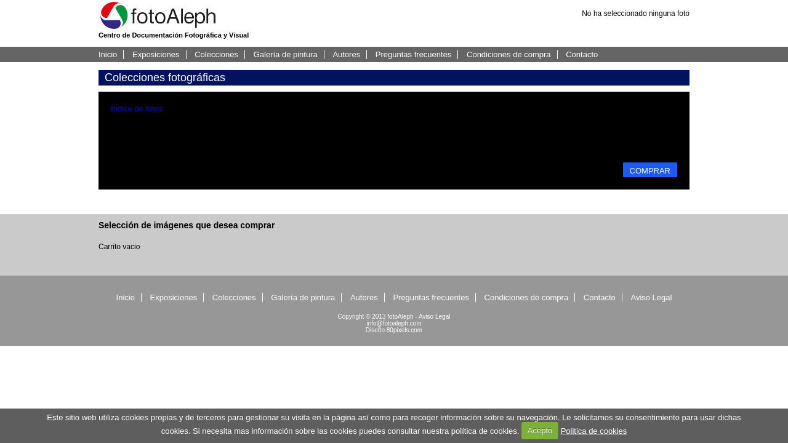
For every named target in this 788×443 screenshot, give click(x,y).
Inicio (107, 54)
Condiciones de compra (509, 54)
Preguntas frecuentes (414, 54)
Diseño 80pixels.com (394, 330)
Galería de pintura (286, 54)
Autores (346, 54)
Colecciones (216, 54)
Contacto (582, 54)
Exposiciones (156, 54)
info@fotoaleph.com (393, 323)
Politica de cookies (594, 430)
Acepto (540, 430)
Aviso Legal (651, 297)
